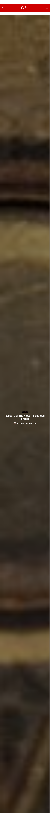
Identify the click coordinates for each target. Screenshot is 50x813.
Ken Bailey (20, 423)
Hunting (25, 412)
